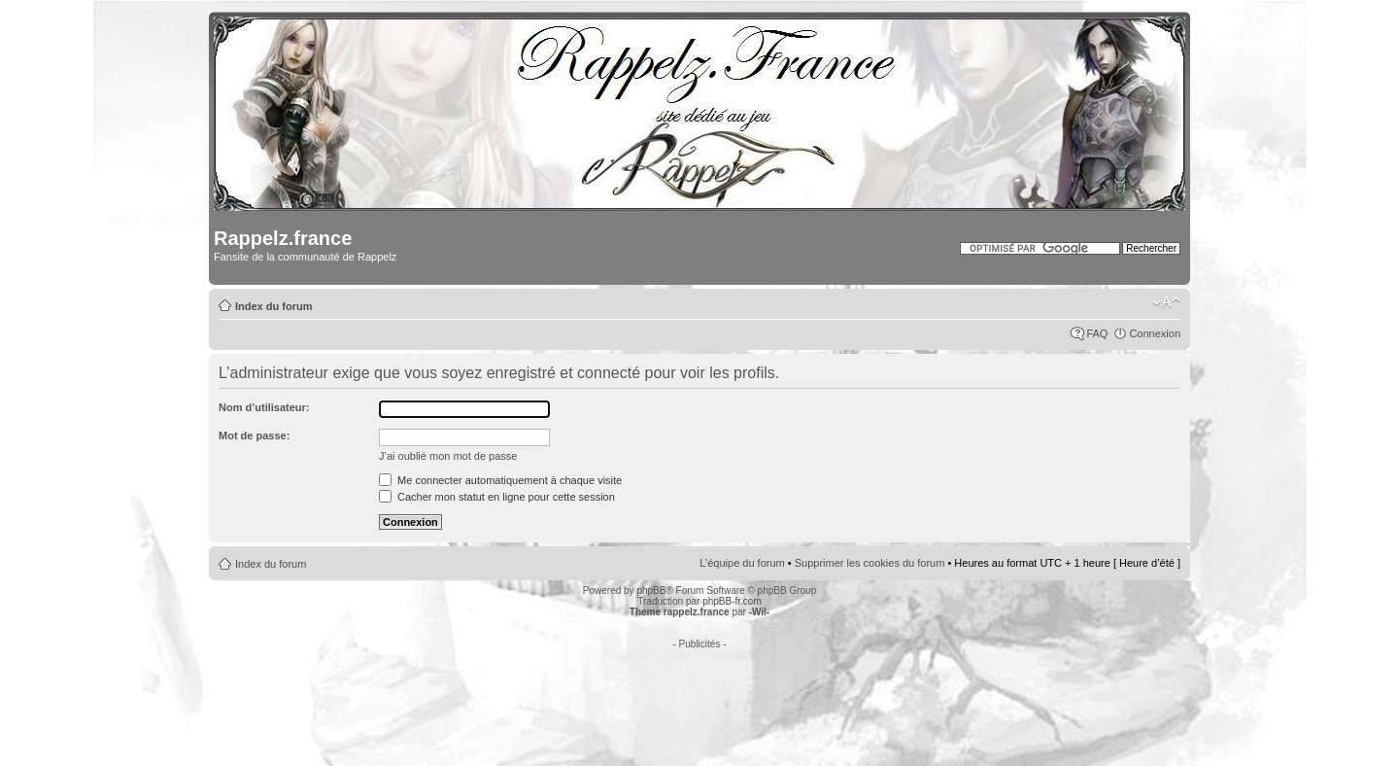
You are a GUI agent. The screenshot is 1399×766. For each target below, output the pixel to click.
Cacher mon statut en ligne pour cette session (497, 497)
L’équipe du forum (742, 563)
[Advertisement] (699, 693)
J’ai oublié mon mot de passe (448, 456)
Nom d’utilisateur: (264, 407)
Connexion (1154, 333)
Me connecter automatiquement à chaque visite (500, 480)
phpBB (650, 590)
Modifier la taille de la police (1166, 302)
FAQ (1097, 333)
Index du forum (273, 306)
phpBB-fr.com (732, 601)
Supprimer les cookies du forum (870, 563)
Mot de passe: (254, 435)
